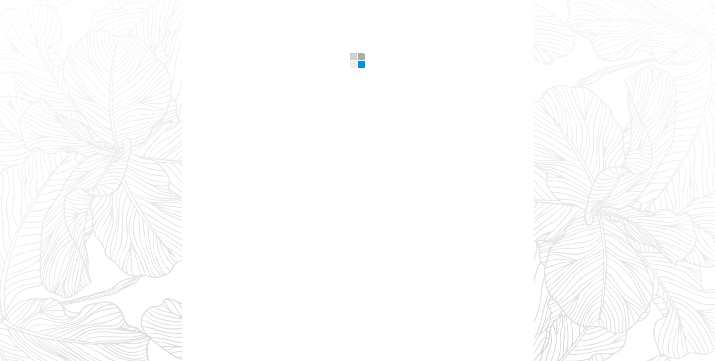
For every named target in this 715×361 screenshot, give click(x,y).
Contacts (460, 10)
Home (202, 10)
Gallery (339, 10)
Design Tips (397, 10)
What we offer (262, 10)
